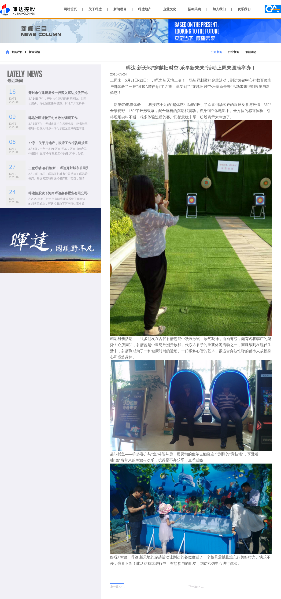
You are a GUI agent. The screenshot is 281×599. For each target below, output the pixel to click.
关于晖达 (95, 9)
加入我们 (219, 9)
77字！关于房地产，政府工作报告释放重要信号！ (64, 143)
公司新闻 (216, 52)
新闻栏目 (119, 9)
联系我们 (244, 9)
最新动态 (250, 52)
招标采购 (194, 9)
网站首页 (70, 9)
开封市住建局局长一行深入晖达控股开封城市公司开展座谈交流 (74, 93)
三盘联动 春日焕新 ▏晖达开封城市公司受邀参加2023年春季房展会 (77, 168)
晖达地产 (144, 9)
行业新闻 (233, 52)
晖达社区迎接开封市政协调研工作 (53, 118)
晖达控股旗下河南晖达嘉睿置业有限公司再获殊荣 (64, 193)
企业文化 (169, 9)
